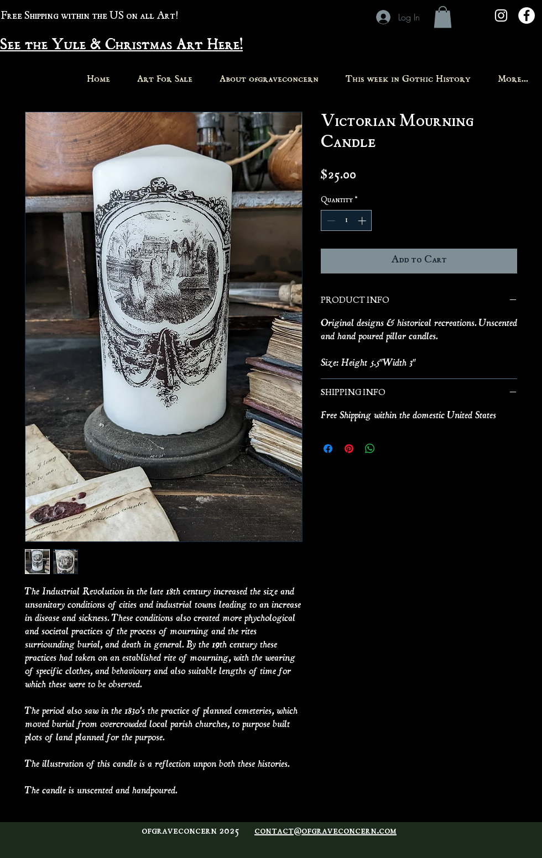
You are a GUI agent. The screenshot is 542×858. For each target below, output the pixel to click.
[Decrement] (329, 220)
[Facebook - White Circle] (526, 15)
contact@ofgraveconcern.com (325, 831)
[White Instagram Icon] (501, 15)
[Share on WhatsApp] (370, 448)
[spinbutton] (346, 220)
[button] (443, 17)
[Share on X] (391, 448)
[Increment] (363, 220)
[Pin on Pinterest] (349, 448)
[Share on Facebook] (328, 448)
